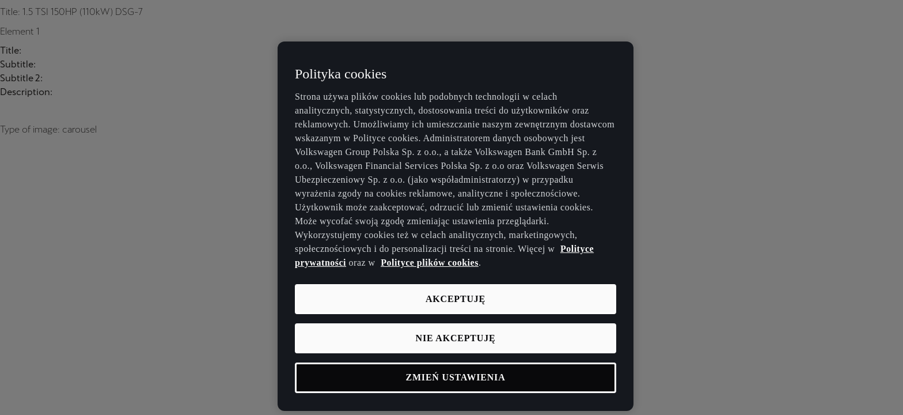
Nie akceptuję (456, 338)
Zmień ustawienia (456, 377)
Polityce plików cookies (430, 262)
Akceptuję (455, 299)
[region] (455, 226)
